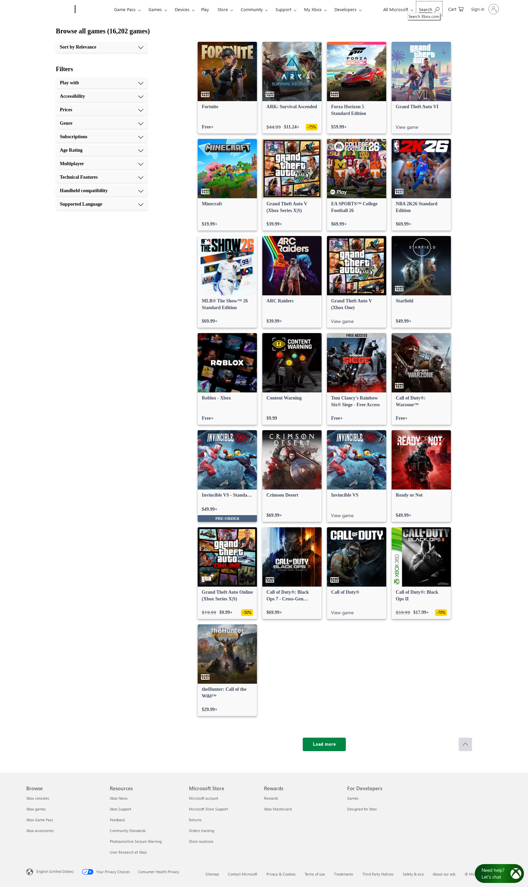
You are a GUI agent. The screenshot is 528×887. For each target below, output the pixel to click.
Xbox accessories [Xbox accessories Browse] (40, 830)
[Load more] (324, 744)
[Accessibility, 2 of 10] (101, 96)
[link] (227, 88)
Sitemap (212, 874)
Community (252, 9)
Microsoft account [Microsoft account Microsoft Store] (203, 798)
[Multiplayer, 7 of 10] (101, 163)
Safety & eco (413, 874)
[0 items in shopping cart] (456, 9)
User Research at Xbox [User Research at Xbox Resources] (128, 852)
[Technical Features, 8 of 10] (101, 177)
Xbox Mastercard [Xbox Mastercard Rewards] (278, 809)
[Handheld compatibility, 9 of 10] (101, 190)
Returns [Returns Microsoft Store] (195, 820)
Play (205, 9)
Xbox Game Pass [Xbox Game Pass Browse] (39, 820)
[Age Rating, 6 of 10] (101, 150)
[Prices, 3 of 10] (101, 110)
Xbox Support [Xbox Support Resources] (120, 809)
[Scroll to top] (465, 744)
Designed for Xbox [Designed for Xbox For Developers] (362, 809)
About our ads (444, 874)
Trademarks (343, 874)
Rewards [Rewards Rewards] (271, 798)
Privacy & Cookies (281, 874)
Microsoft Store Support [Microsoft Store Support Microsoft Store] (208, 809)
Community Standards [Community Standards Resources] (128, 830)
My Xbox (313, 9)
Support (283, 9)
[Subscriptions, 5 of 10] (101, 136)
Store (223, 9)
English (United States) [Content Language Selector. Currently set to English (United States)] (55, 871)
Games (155, 9)
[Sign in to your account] (484, 9)
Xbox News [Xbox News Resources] (119, 798)
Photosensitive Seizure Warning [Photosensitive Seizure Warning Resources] (136, 841)
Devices (182, 9)
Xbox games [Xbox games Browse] (36, 809)
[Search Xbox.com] (429, 8)
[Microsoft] (49, 9)
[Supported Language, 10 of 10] (101, 204)
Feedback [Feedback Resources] (117, 820)
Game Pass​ (125, 9)
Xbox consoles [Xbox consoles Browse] (37, 798)
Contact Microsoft (242, 874)
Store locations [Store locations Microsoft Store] (201, 841)
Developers (345, 9)
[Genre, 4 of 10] (101, 123)
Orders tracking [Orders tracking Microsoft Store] (201, 830)
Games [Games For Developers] (353, 798)
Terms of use (315, 874)
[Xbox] (93, 9)
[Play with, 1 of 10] (101, 83)
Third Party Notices (378, 874)
